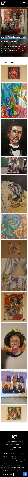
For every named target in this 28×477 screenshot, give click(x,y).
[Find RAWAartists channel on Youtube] (13, 447)
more (12, 52)
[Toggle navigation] (24, 3)
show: (5, 62)
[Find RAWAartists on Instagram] (8, 447)
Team (4, 460)
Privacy (21, 457)
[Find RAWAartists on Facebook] (10, 447)
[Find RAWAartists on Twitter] (12, 447)
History (4, 461)
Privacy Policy (17, 470)
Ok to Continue (7, 474)
